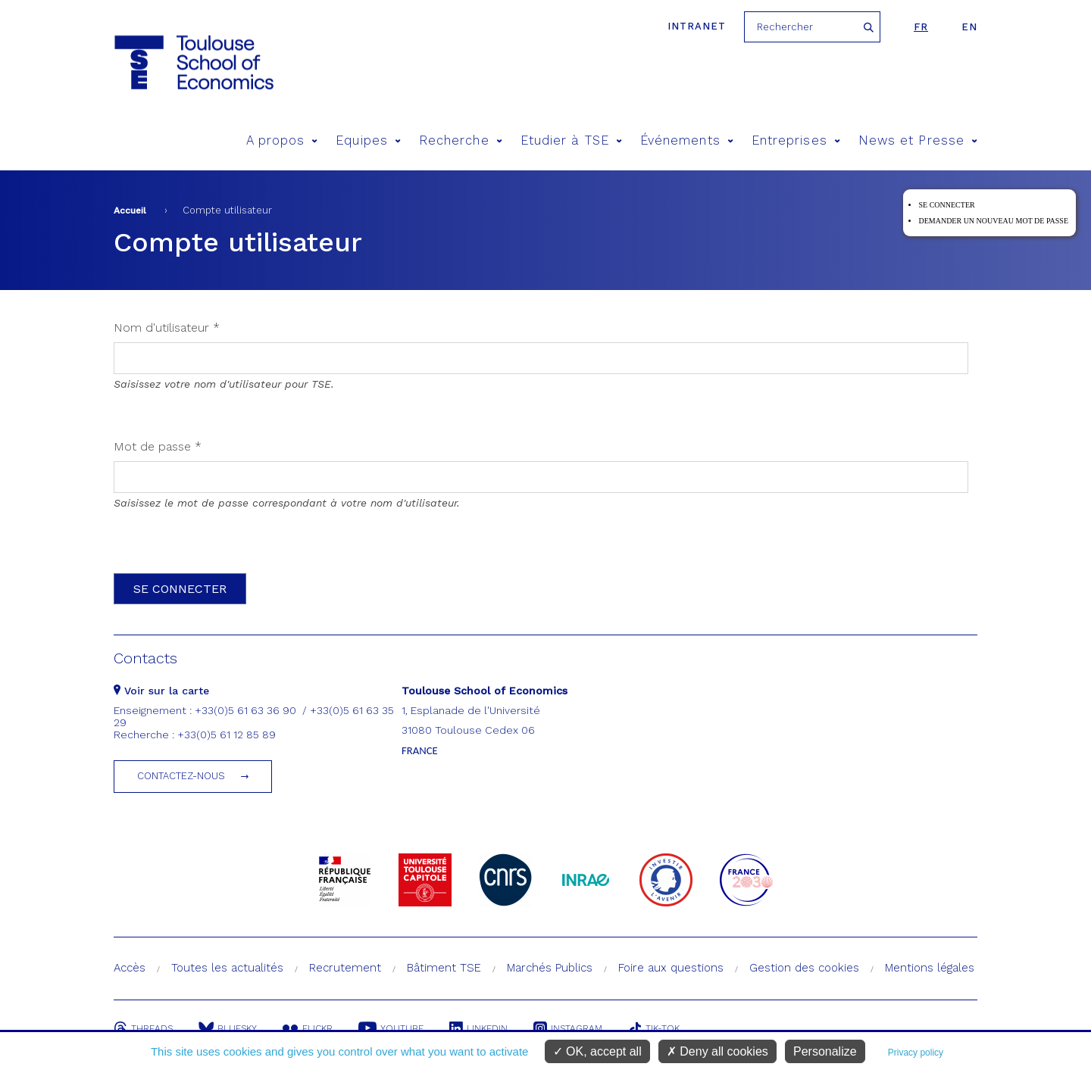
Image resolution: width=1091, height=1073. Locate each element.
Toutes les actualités (227, 968)
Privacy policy (915, 1052)
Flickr (308, 1028)
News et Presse (917, 140)
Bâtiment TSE (444, 968)
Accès (129, 968)
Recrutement (345, 968)
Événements (686, 140)
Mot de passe (158, 446)
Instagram (567, 1028)
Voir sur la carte (161, 691)
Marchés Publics (549, 968)
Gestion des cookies (804, 968)
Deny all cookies (717, 1051)
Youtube (391, 1028)
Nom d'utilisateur (167, 327)
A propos (282, 140)
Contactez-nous (181, 775)
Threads (143, 1028)
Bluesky (228, 1028)
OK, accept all (597, 1051)
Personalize (825, 1051)
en (969, 27)
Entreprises (796, 140)
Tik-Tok (654, 1028)
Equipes (368, 140)
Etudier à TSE (571, 140)
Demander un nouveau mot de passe (993, 221)
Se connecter (946, 205)
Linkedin (478, 1028)
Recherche (460, 140)
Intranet (696, 26)
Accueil (130, 210)
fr (921, 27)
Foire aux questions (671, 968)
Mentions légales (929, 968)
